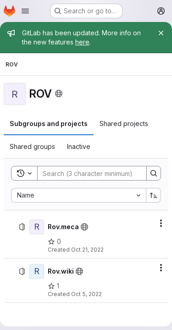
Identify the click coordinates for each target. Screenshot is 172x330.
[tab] (49, 123)
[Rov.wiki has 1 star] (53, 286)
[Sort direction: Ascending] (153, 195)
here (82, 42)
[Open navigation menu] (25, 11)
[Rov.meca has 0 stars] (54, 241)
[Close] (160, 33)
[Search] (98, 173)
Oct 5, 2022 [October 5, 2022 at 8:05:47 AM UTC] (86, 294)
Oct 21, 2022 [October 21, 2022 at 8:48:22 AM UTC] (87, 249)
